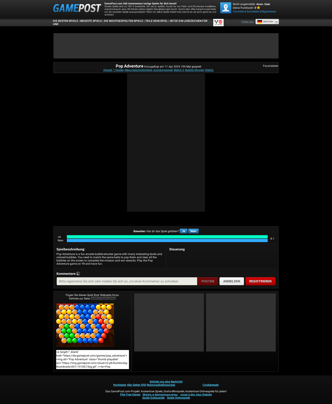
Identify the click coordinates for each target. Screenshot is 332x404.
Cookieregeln (211, 384)
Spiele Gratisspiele (153, 397)
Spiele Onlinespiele (178, 397)
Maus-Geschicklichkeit (138, 70)
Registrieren (268, 11)
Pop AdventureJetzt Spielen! (85, 325)
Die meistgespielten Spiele (123, 21)
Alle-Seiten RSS (136, 384)
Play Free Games (130, 394)
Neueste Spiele (91, 21)
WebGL (209, 70)
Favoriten (239, 11)
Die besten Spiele (65, 21)
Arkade (107, 70)
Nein (193, 231)
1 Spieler (118, 70)
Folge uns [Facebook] (247, 21)
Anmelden (253, 11)
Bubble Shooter (194, 70)
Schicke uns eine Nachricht (166, 381)
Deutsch (265, 21)
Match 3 (179, 70)
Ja (183, 231)
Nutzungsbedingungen (161, 384)
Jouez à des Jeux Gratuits (196, 394)
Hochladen (119, 384)
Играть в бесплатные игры (160, 394)
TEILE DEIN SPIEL (156, 21)
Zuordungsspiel (163, 70)
